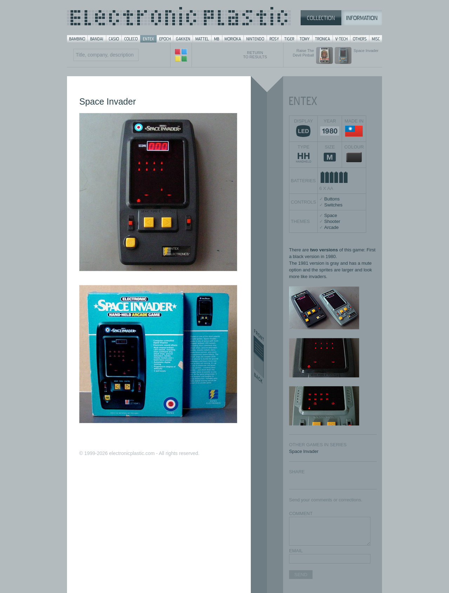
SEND (300, 574)
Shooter (332, 221)
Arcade (331, 227)
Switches (333, 204)
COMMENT (301, 513)
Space (330, 215)
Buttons (332, 199)
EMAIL (296, 550)
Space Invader (304, 451)
